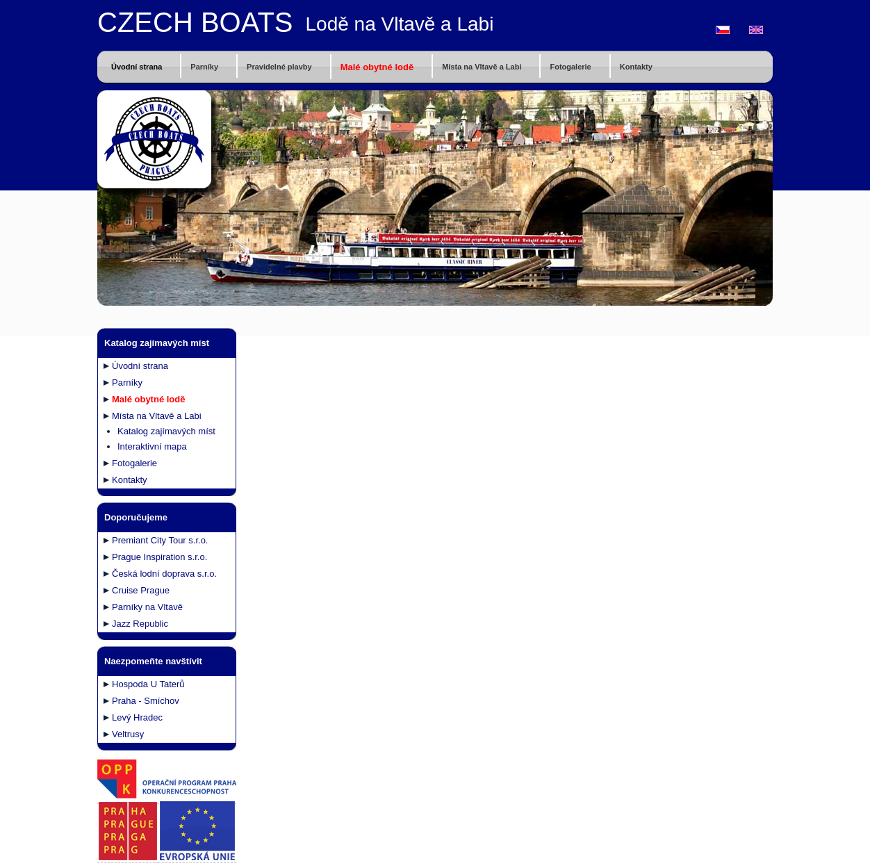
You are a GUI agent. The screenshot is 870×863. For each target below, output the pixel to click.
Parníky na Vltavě (147, 607)
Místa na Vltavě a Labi (481, 67)
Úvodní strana (136, 67)
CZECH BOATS (195, 22)
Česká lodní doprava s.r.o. (164, 573)
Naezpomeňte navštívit (153, 661)
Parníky (204, 67)
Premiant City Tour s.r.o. (160, 540)
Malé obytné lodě (376, 67)
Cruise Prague (141, 590)
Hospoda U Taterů (148, 684)
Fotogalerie (570, 67)
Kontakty (636, 67)
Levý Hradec (137, 717)
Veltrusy (128, 734)
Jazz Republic (140, 623)
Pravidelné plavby (279, 67)
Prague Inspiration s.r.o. (159, 557)
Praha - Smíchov (145, 701)
